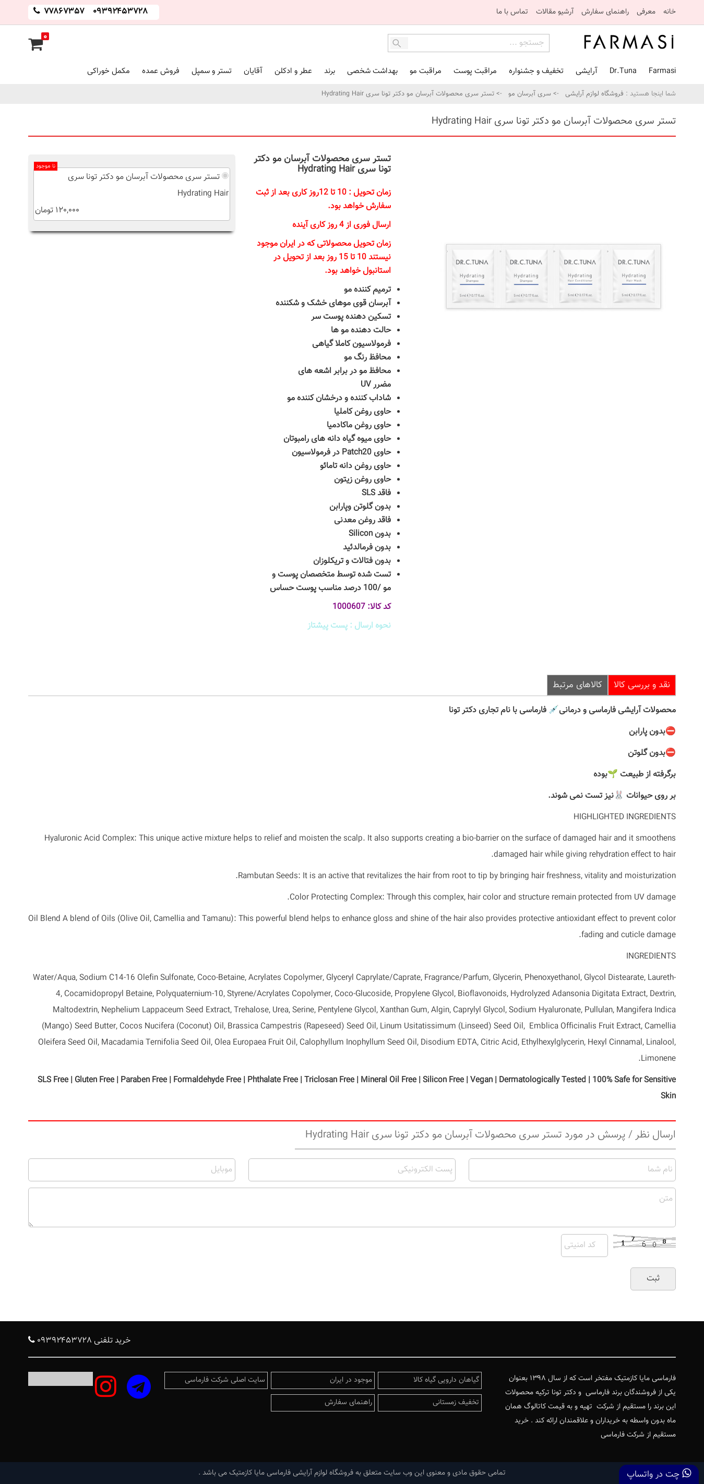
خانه (669, 12)
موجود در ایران (351, 1380)
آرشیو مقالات (555, 12)
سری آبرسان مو (529, 94)
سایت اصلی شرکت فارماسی (225, 1380)
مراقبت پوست (475, 71)
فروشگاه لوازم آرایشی (593, 94)
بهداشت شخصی (372, 71)
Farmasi (662, 71)
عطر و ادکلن (293, 71)
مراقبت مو (426, 71)
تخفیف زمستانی (456, 1402)
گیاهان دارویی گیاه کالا (446, 1380)
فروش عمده (161, 71)
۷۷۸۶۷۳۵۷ (63, 11)
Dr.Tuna (623, 71)
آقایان (253, 71)
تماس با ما (512, 12)
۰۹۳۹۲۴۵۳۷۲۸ (120, 11)
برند (329, 71)
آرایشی (587, 71)
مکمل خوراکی (108, 71)
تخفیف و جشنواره (536, 71)
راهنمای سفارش (605, 12)
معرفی (646, 12)
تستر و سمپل (212, 71)
